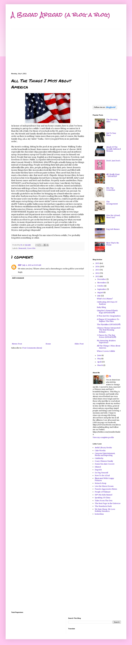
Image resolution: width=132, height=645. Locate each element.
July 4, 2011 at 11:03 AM (31, 265)
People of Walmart (102, 492)
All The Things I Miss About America (108, 347)
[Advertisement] (66, 49)
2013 (97, 270)
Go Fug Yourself (101, 473)
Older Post (79, 344)
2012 (97, 273)
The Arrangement (112, 203)
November (102, 283)
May (99, 359)
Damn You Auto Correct (104, 464)
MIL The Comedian (110, 189)
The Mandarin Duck (103, 506)
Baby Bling (101, 307)
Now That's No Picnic (112, 244)
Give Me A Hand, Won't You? (113, 216)
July (99, 296)
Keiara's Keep (100, 483)
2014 (97, 266)
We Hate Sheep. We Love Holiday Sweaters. (105, 510)
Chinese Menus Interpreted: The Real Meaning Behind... (108, 330)
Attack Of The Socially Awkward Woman (113, 149)
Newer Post (17, 344)
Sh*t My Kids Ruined (103, 495)
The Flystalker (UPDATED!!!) (108, 324)
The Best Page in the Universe (107, 503)
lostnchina (99, 514)
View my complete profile (103, 437)
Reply (20, 272)
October (100, 286)
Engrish (98, 470)
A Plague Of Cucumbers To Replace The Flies (108, 320)
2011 (97, 276)
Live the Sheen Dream (104, 486)
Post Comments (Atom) (32, 348)
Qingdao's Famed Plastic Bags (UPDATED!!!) (107, 311)
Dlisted (98, 467)
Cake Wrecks (100, 450)
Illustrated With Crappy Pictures (104, 479)
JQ (110, 376)
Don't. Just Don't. (113, 161)
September (102, 289)
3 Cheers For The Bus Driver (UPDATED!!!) (106, 336)
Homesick (22, 248)
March (100, 365)
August (100, 292)
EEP (19, 265)
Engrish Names (113, 229)
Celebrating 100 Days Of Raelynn (107, 303)
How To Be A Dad (102, 475)
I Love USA (31, 248)
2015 (97, 263)
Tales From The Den (103, 501)
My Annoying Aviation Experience (106, 341)
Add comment (18, 278)
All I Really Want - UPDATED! (113, 175)
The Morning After (112, 120)
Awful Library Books (103, 447)
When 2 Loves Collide (106, 351)
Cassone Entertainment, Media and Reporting (105, 454)
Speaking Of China (102, 498)
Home (48, 344)
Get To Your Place (111, 134)
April (99, 362)
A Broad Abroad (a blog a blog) (60, 15)
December (101, 279)
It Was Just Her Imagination (108, 316)
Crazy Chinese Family (104, 461)
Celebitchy (99, 458)
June (99, 355)
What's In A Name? (105, 299)
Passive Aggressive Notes (106, 489)
